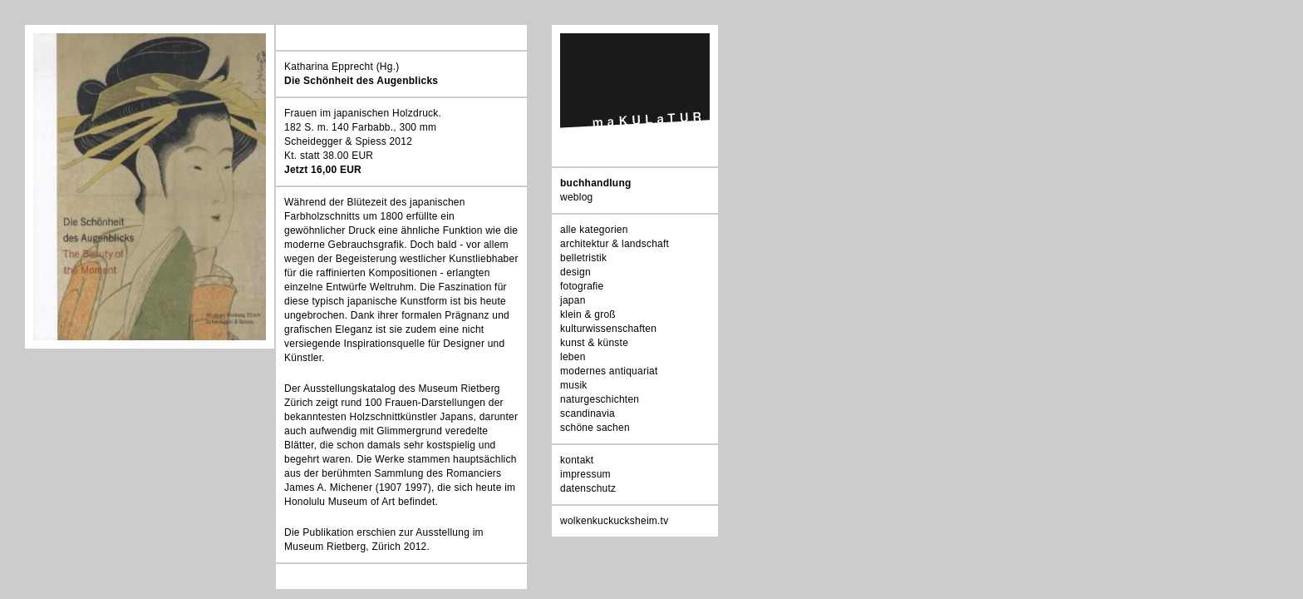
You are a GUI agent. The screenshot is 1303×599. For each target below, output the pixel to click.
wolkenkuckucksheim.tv (614, 521)
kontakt (576, 460)
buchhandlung (596, 183)
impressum (585, 474)
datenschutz (588, 488)
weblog (576, 197)
